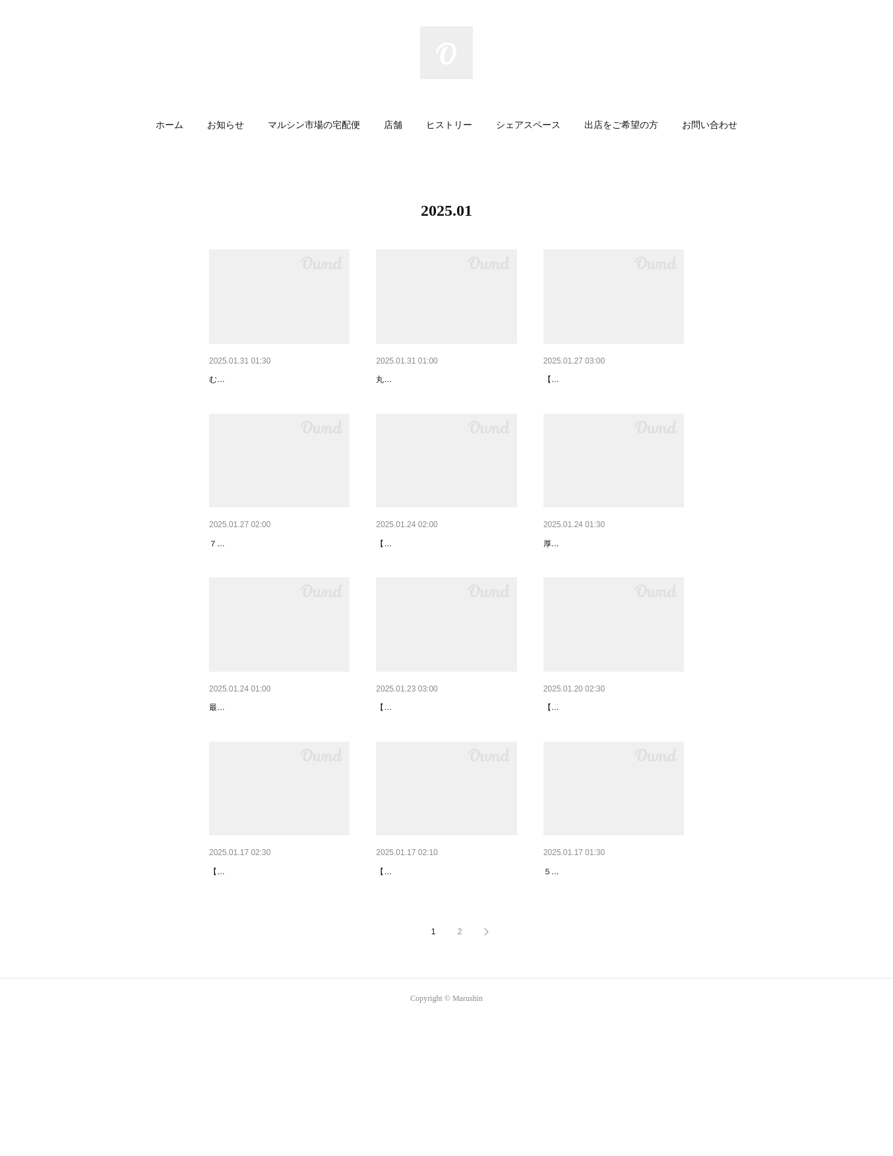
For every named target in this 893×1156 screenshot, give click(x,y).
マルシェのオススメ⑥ (589, 776)
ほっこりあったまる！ (589, 974)
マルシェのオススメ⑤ (422, 974)
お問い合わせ (709, 125)
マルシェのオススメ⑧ (589, 379)
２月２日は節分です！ (255, 578)
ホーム (169, 125)
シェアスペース (528, 125)
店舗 (393, 125)
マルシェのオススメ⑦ (422, 776)
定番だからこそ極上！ (255, 776)
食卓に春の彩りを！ (250, 379)
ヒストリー (449, 125)
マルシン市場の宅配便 (314, 125)
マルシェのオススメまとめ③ (436, 578)
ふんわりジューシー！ (422, 379)
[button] (169, 125)
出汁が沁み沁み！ (580, 578)
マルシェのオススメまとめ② (269, 974)
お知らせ (225, 125)
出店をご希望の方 (621, 125)
